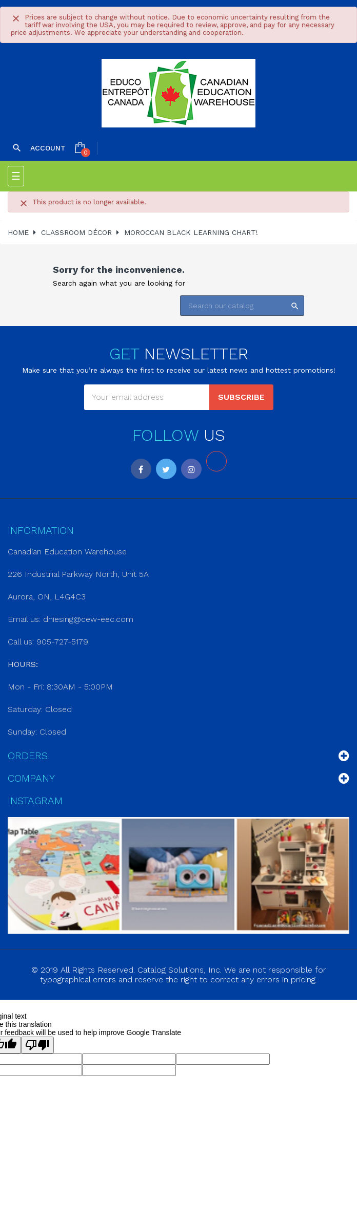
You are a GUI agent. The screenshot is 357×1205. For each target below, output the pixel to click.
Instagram (191, 469)
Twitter (166, 469)
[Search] (242, 305)
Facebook (141, 469)
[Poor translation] (37, 1045)
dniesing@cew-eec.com (88, 619)
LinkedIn (216, 461)
